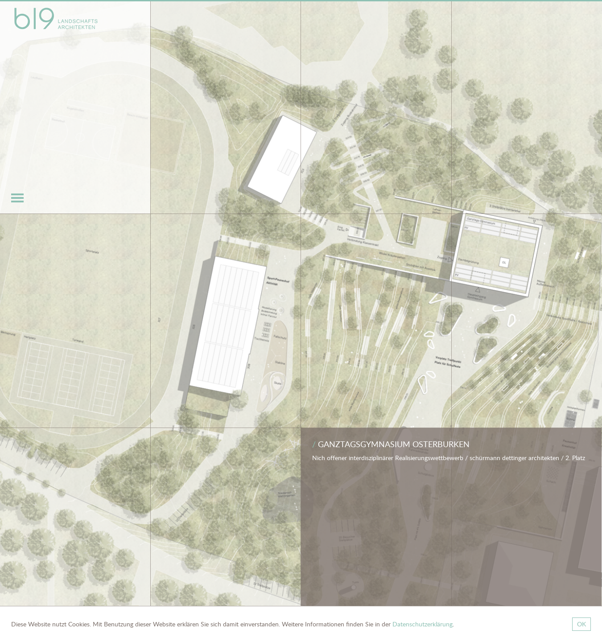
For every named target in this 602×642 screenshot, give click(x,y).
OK (581, 624)
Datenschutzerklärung (422, 624)
